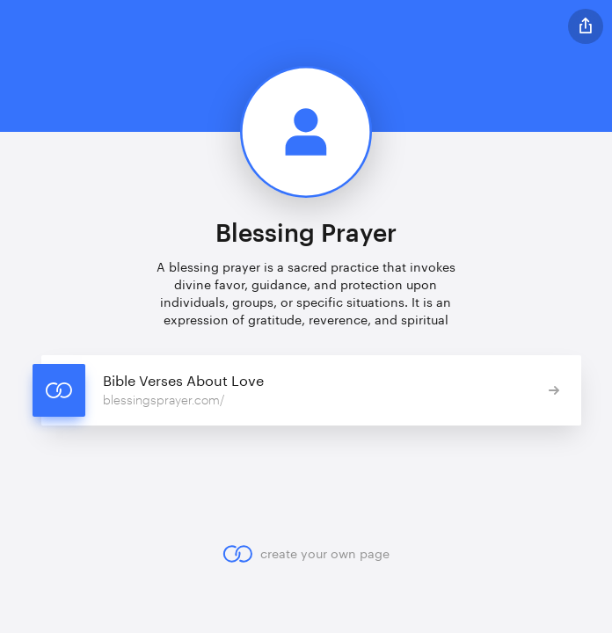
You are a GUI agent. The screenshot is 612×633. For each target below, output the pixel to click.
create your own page (305, 554)
